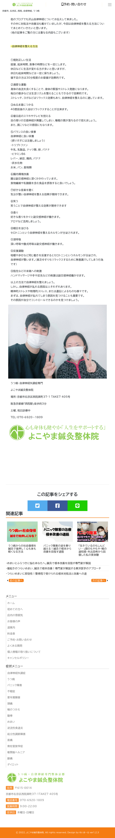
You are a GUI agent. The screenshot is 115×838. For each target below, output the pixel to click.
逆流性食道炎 (15, 728)
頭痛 (10, 703)
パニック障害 (14, 685)
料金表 (11, 633)
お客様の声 (13, 621)
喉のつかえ (13, 709)
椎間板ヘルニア (16, 752)
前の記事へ (16, 580)
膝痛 (10, 758)
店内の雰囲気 (15, 615)
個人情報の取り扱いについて (24, 652)
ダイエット (12, 764)
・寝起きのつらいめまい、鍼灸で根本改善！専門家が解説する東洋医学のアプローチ (53, 568)
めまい (11, 721)
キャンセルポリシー (18, 658)
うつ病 (11, 679)
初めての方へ (15, 609)
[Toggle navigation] (110, 4)
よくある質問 (14, 645)
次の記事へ (98, 580)
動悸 (10, 715)
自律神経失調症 (16, 673)
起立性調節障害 (16, 734)
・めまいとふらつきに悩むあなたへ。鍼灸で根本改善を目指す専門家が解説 (48, 563)
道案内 (11, 627)
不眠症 (11, 691)
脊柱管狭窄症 (15, 746)
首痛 (10, 740)
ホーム (11, 603)
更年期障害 (13, 697)
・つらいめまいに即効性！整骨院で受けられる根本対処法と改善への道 (46, 573)
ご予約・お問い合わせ (19, 639)
